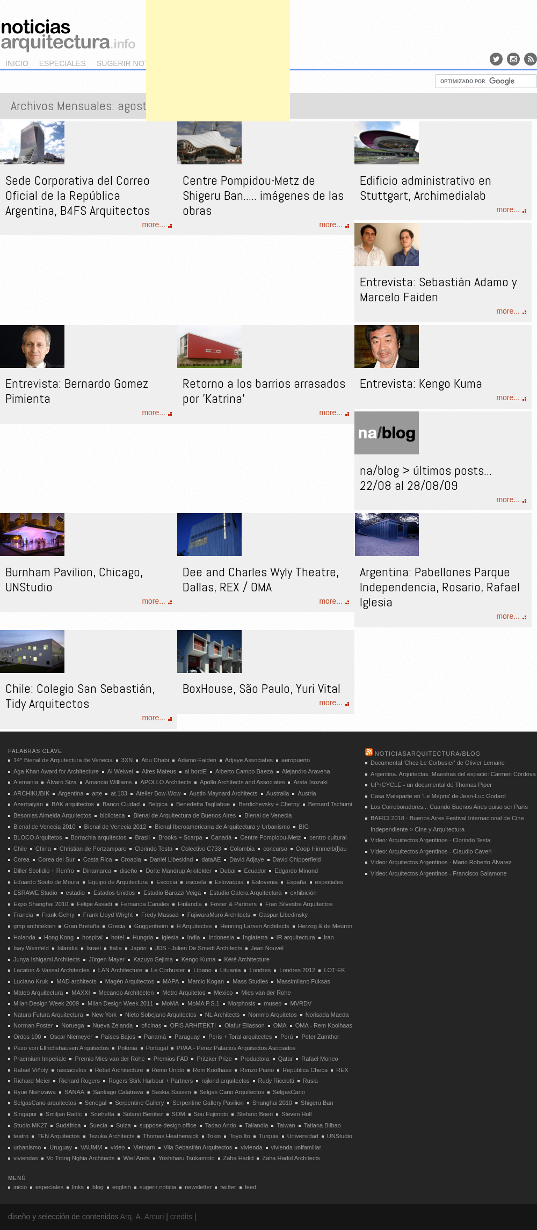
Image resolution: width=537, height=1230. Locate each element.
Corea (21, 859)
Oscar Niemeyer (70, 1036)
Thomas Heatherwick (170, 1136)
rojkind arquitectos (225, 1080)
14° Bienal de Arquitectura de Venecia (63, 760)
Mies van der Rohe (266, 992)
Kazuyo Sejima (152, 959)
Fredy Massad (160, 914)
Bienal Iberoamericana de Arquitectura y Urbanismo (222, 826)
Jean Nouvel (267, 948)
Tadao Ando (220, 1125)
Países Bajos (118, 1036)
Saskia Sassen (171, 1092)
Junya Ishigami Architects (46, 959)
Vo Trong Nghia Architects (81, 1158)
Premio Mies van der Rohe (109, 1058)
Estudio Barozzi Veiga (172, 892)
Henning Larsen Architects (254, 926)
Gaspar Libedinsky (283, 914)
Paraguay (187, 1036)
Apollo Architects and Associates (242, 782)
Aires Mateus (159, 771)
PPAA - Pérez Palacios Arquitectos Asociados (236, 1048)
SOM (178, 1114)
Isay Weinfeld (31, 948)
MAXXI (80, 992)
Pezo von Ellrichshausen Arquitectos (61, 1048)
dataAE (211, 859)
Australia (277, 793)
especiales (62, 63)
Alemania (25, 782)
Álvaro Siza (62, 782)
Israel (93, 948)
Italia (116, 948)
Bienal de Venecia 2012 (115, 826)
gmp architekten (34, 926)
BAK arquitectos (73, 804)
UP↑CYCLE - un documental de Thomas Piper (431, 785)
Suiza (123, 1125)
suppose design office (168, 1125)
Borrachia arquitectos (99, 837)
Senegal (95, 1102)
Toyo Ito (239, 1136)
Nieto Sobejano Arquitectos (161, 1014)
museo (272, 1003)
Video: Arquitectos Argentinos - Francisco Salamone (439, 873)
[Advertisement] (218, 67)
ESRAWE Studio (35, 892)
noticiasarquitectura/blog (428, 753)
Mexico (223, 992)
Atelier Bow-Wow (158, 793)
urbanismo (27, 1147)
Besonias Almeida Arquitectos (52, 815)
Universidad (302, 1136)
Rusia (310, 1080)
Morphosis (242, 1003)
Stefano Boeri (255, 1114)
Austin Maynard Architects (223, 793)
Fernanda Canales (145, 904)
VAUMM (91, 1147)
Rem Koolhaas (212, 1070)
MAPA (171, 981)
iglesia (170, 937)
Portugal (157, 1048)
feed (250, 1187)
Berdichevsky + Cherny (268, 804)
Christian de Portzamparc (93, 848)
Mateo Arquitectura (38, 992)
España (296, 882)
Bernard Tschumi (330, 804)
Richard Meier (31, 1080)
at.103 (119, 793)
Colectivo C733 (201, 848)
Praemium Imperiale (39, 1058)
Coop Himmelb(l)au (321, 848)
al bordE (196, 771)
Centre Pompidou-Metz (270, 837)
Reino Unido (168, 1070)
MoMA (170, 1003)
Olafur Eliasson (244, 1025)
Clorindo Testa (153, 848)
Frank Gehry (58, 914)
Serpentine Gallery (139, 1102)
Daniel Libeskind (171, 859)
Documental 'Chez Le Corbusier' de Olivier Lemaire (438, 762)
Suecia (98, 1125)
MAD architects (76, 981)
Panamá (155, 1036)
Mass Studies (250, 981)
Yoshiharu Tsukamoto (186, 1158)
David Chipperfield (297, 859)
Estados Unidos (114, 892)
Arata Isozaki (310, 782)
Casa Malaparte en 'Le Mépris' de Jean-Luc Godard (438, 796)
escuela (196, 882)
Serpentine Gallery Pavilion (208, 1102)
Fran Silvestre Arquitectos (298, 904)
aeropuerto (295, 760)
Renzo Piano (257, 1070)
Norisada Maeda (327, 1014)
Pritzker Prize (214, 1058)
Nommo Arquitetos (272, 1014)
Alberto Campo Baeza (244, 771)
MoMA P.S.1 (203, 1003)
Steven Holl (296, 1114)
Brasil (142, 837)
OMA (280, 1025)
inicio (16, 63)
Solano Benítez (143, 1114)
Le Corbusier (168, 970)
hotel (117, 937)
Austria (306, 793)
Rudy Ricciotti (276, 1080)
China (43, 848)
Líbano (202, 970)
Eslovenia (265, 882)
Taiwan (286, 1125)
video (118, 1147)
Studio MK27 (30, 1125)
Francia (23, 914)
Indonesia (221, 937)
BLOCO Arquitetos (37, 837)
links (78, 1187)
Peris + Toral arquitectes (240, 1036)
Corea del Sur (56, 859)
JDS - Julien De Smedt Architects (198, 948)
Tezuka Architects (112, 1136)
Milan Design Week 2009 (46, 1003)
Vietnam (144, 1147)
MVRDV (300, 1003)
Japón (138, 948)
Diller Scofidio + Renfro (43, 870)
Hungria (143, 937)
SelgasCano (289, 1092)
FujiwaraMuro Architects (218, 914)
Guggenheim (151, 926)
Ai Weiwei (120, 771)
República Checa (305, 1070)
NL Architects (222, 1014)
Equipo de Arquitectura (118, 882)
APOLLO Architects (165, 782)
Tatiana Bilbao (322, 1125)
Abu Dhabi (155, 760)
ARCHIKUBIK (31, 793)
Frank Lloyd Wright (108, 914)
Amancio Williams (108, 782)
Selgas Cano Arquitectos (232, 1092)
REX (342, 1070)
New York (104, 1014)
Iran (329, 937)
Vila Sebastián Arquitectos (198, 1147)
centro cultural (327, 837)
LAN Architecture (120, 970)
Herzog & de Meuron (325, 926)
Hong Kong (59, 937)
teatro (20, 1136)
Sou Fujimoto (211, 1114)
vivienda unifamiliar (296, 1147)
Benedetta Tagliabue (203, 804)
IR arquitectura (296, 937)
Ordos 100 (27, 1036)
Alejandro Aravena (306, 771)
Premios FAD (171, 1058)
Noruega (72, 1025)
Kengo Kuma (199, 959)
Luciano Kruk (30, 981)
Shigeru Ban (317, 1102)
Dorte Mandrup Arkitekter (178, 870)
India (193, 937)
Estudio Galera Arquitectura (245, 892)
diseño (128, 870)
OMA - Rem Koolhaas (323, 1025)
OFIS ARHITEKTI (193, 1025)
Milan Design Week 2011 (120, 1003)
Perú (286, 1036)
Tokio (214, 1136)
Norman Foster (33, 1025)
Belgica (158, 804)
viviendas (25, 1158)
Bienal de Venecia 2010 (44, 826)
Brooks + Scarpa (180, 837)
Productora (255, 1058)
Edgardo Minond (296, 870)
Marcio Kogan (205, 981)
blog (98, 1187)
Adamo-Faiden (197, 760)
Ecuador (255, 870)
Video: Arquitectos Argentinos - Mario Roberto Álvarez (441, 862)
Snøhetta (102, 1114)
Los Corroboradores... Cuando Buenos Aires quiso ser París (449, 807)
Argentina (70, 793)
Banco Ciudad (121, 804)
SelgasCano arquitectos (44, 1102)
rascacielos (71, 1070)
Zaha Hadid (238, 1158)
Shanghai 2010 (272, 1102)
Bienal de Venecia (268, 815)
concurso (275, 848)
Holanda (24, 937)
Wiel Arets (136, 1158)
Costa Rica (97, 859)
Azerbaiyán (28, 804)
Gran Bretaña (81, 926)
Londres (260, 970)
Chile (20, 848)
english (121, 1187)
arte (97, 793)
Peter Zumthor (320, 1036)
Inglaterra (255, 937)
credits (181, 1216)
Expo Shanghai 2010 (40, 904)
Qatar (285, 1058)
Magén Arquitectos (129, 981)
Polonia (127, 1048)
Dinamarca (97, 870)
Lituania (230, 970)
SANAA (74, 1092)
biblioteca (112, 815)
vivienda (251, 1147)
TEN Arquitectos (58, 1136)
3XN (127, 760)
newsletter (198, 1187)
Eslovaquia (229, 882)
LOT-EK (334, 970)
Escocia (166, 882)
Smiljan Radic (64, 1114)
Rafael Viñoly (30, 1070)
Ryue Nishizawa (34, 1092)
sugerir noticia (130, 63)
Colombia (242, 848)
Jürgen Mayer (107, 959)
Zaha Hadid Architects (291, 1158)
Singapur (25, 1114)
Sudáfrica (68, 1125)
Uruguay (60, 1147)
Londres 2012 (297, 970)
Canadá (221, 837)
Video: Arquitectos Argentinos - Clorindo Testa (430, 840)
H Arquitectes (194, 926)
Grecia (116, 926)
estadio (75, 892)
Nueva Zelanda (113, 1025)
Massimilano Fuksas (303, 981)
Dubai (228, 870)
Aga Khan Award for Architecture (56, 771)
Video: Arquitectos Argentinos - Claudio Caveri (431, 851)
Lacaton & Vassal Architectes (51, 970)
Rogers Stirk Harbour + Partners (150, 1080)
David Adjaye (246, 859)
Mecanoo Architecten (126, 992)
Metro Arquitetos (183, 992)
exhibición (304, 892)
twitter (228, 1187)
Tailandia (256, 1125)
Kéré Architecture (246, 959)
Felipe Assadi (94, 904)
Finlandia (190, 904)
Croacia (131, 859)
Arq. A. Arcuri (142, 1216)
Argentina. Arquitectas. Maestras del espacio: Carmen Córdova (453, 774)
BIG (304, 826)
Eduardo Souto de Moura (46, 882)
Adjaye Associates (249, 760)
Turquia (269, 1136)
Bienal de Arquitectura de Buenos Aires (184, 815)
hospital (92, 937)
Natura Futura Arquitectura (48, 1014)
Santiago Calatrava (118, 1092)
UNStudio (339, 1136)
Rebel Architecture (119, 1070)
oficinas (151, 1025)
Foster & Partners (234, 904)
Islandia (67, 948)
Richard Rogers (79, 1080)
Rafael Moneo (319, 1058)
